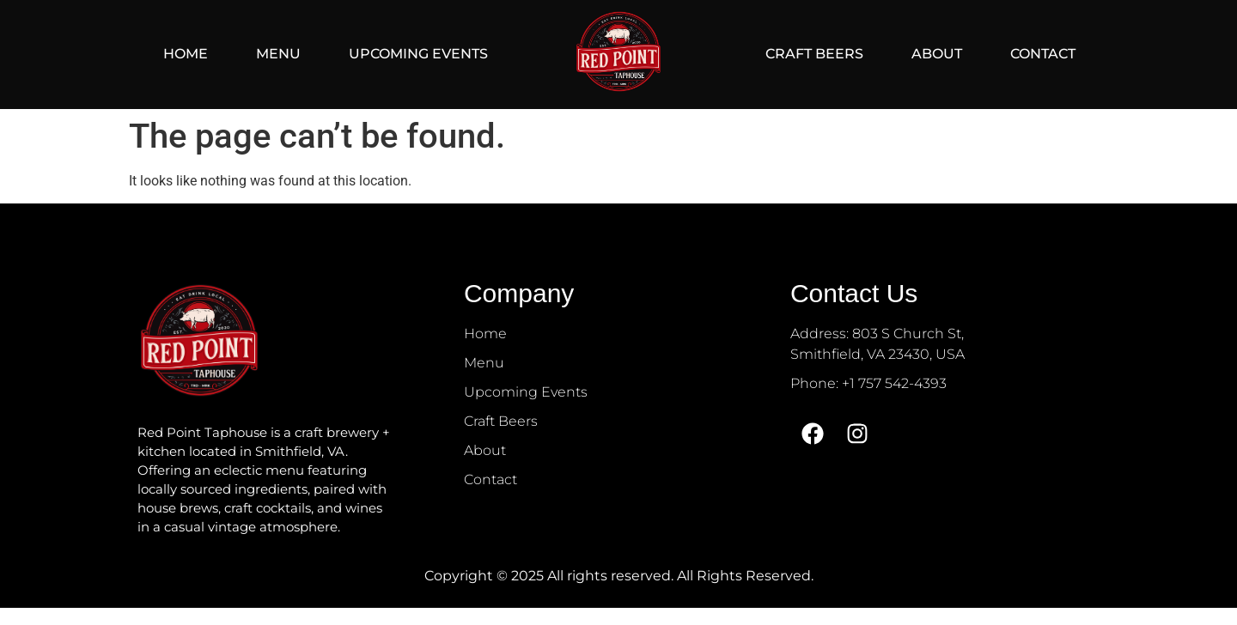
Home (185, 54)
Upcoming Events (418, 54)
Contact (1043, 54)
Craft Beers (814, 54)
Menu (278, 54)
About (936, 54)
